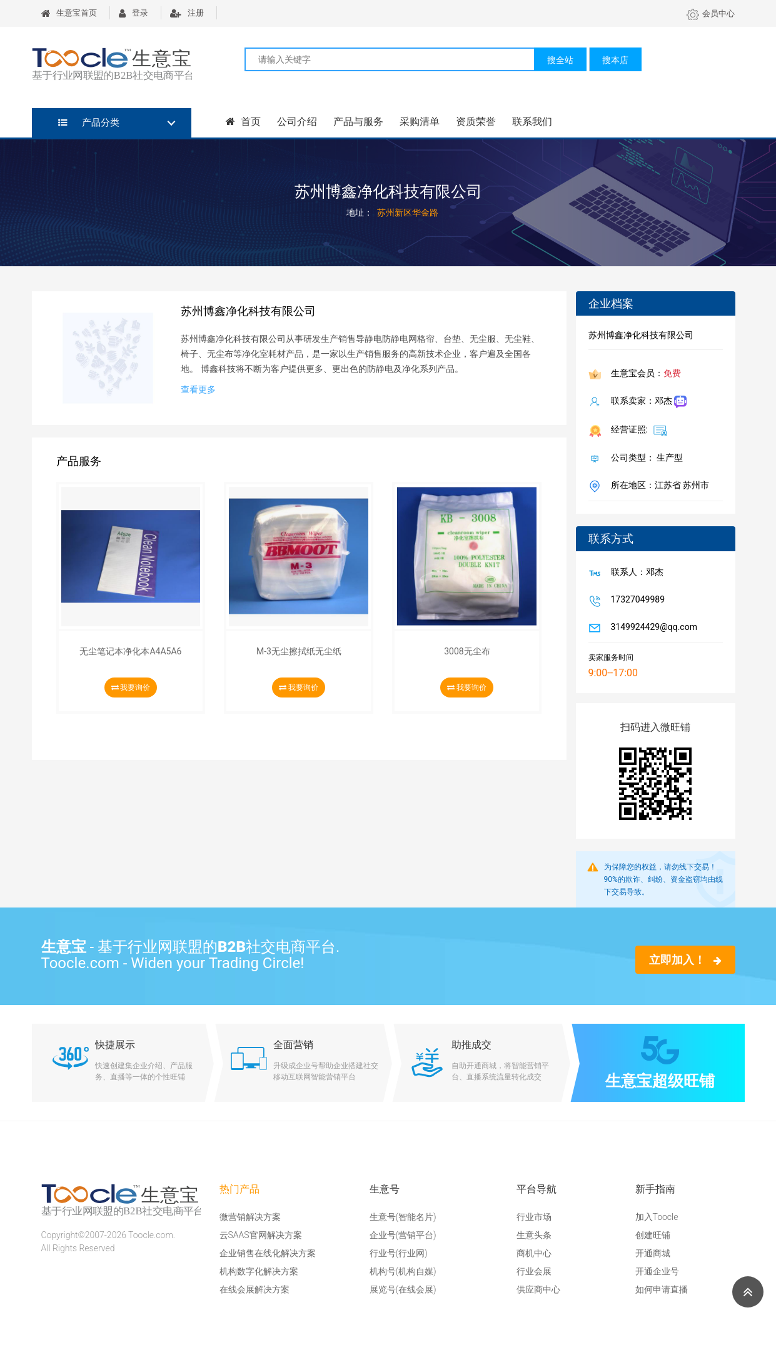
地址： (359, 213)
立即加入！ (685, 959)
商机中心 (534, 1253)
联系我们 (531, 122)
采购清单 (419, 122)
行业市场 (534, 1217)
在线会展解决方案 (254, 1289)
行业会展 (534, 1271)
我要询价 (131, 687)
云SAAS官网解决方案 (260, 1235)
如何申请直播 (661, 1289)
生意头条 (534, 1235)
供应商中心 (538, 1289)
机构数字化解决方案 (258, 1271)
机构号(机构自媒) (403, 1271)
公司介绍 (296, 122)
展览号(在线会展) (403, 1289)
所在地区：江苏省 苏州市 (657, 486)
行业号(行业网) (399, 1253)
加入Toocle (656, 1217)
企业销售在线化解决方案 (267, 1253)
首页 (243, 122)
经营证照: (637, 430)
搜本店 (615, 60)
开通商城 (652, 1253)
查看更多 (198, 389)
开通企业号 (657, 1271)
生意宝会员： (643, 374)
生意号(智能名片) (403, 1217)
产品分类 (89, 122)
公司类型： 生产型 (644, 458)
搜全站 (560, 60)
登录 (133, 13)
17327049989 (635, 600)
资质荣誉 (475, 122)
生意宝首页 (69, 13)
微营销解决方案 (250, 1217)
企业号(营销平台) (403, 1235)
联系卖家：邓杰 (646, 402)
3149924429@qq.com (651, 628)
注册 (187, 13)
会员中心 (711, 13)
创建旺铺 (652, 1235)
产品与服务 (358, 122)
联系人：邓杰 (634, 573)
